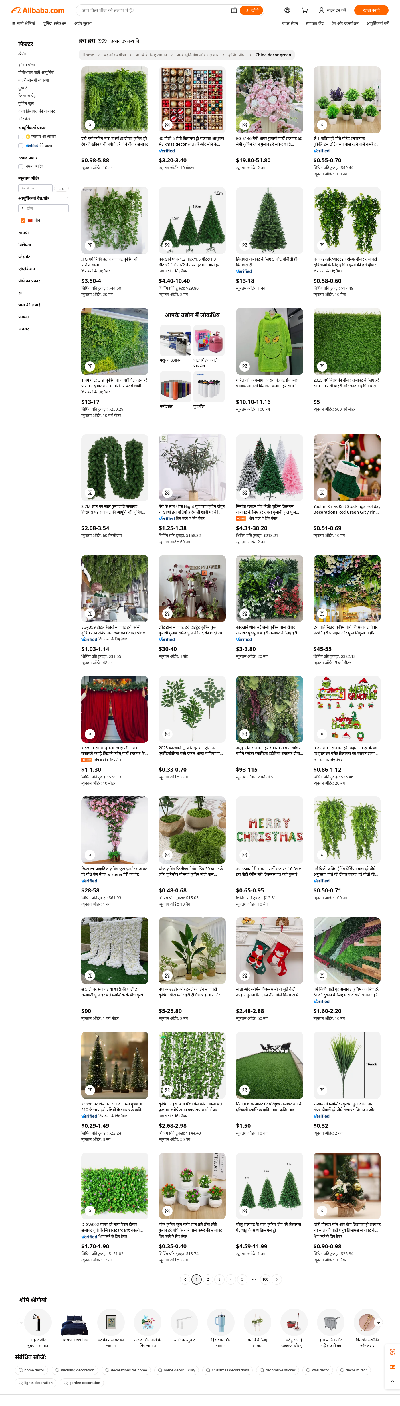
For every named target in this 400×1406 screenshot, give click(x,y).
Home (88, 54)
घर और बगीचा (115, 54)
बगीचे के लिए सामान (151, 54)
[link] (392, 1351)
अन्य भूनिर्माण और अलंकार (198, 54)
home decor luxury (176, 1370)
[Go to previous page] (185, 1279)
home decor (31, 1370)
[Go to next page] (277, 1279)
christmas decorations (227, 1370)
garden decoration (82, 1382)
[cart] (306, 11)
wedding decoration (74, 1370)
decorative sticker (277, 1370)
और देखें (24, 118)
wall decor (317, 1370)
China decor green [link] (273, 54)
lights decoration (36, 1382)
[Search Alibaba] (154, 10)
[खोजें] (251, 10)
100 (265, 1279)
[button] (234, 10)
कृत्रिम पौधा (237, 54)
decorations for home (126, 1370)
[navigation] (43, 660)
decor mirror (353, 1370)
